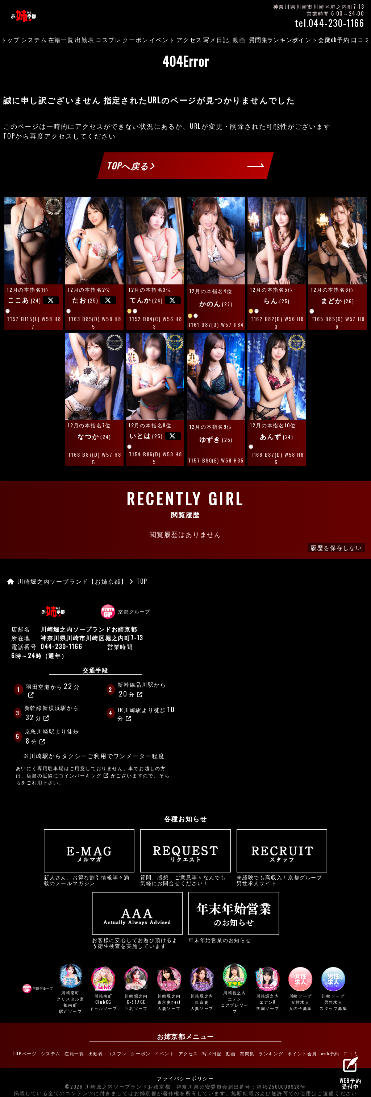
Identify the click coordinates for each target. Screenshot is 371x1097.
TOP (9, 135)
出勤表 (84, 39)
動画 (239, 39)
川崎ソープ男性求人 (333, 989)
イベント (162, 39)
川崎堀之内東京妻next (169, 989)
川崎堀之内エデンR (268, 989)
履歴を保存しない (336, 547)
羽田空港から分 (53, 689)
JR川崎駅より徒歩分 (146, 713)
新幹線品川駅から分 (141, 690)
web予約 (338, 39)
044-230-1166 (62, 646)
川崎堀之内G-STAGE (136, 989)
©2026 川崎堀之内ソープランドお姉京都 (118, 1082)
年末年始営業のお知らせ (233, 917)
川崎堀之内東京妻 (202, 989)
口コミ (360, 39)
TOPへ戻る (131, 165)
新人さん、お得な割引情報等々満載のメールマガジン (89, 857)
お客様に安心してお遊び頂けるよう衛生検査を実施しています (137, 920)
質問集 (258, 39)
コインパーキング (84, 775)
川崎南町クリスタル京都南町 (71, 989)
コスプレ (108, 39)
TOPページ (36, 1051)
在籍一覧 (61, 39)
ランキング (283, 39)
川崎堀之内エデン (235, 989)
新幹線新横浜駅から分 (51, 713)
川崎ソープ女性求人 (301, 989)
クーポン (135, 39)
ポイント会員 (311, 39)
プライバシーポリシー (185, 1074)
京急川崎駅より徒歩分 (52, 736)
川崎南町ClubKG (104, 989)
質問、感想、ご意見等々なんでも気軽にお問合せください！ (185, 857)
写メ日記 (216, 39)
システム (34, 39)
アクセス (189, 39)
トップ (10, 39)
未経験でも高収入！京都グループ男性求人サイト (282, 857)
